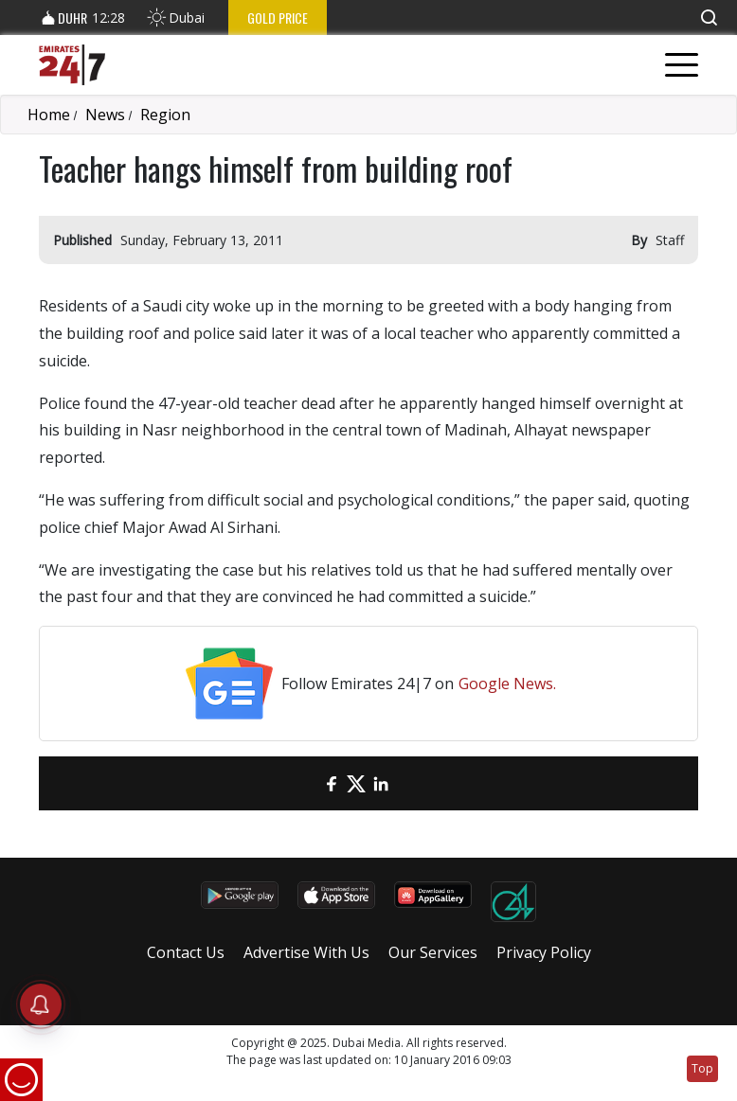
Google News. (507, 683)
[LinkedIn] (380, 783)
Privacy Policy (543, 952)
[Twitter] (356, 783)
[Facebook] (331, 783)
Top (702, 1068)
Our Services (432, 952)
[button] (709, 17)
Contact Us (186, 952)
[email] (307, 783)
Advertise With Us (306, 952)
